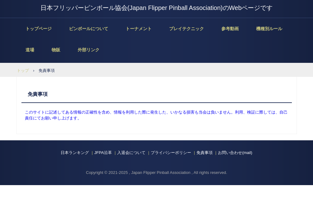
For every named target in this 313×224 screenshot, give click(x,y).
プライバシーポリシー (171, 152)
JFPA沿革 (103, 152)
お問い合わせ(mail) (235, 152)
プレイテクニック (186, 28)
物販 (56, 49)
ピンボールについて (88, 28)
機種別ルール (269, 28)
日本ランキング (75, 152)
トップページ (38, 28)
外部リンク (88, 49)
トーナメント (139, 28)
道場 (29, 49)
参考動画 (230, 28)
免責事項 (204, 152)
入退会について (131, 152)
